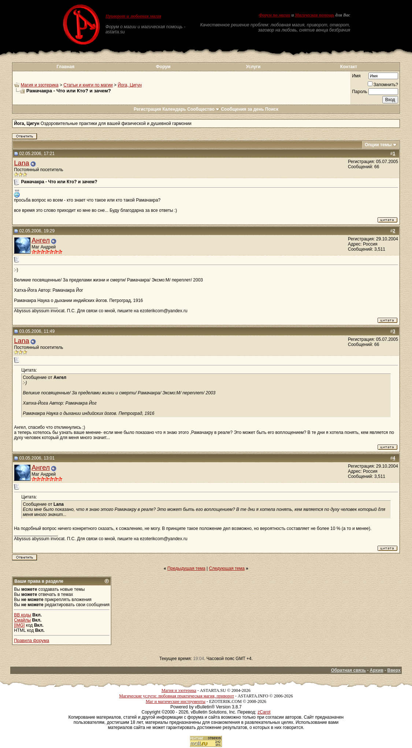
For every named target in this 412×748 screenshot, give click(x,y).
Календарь (174, 109)
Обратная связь (348, 670)
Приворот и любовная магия (133, 16)
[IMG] (19, 625)
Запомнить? (383, 84)
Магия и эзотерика (39, 85)
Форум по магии (274, 15)
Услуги (253, 66)
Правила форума (31, 640)
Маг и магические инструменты (175, 701)
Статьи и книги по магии (87, 85)
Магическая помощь (314, 15)
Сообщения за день (242, 109)
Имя (356, 75)
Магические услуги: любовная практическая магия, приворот (176, 696)
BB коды (22, 615)
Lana (21, 163)
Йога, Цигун (129, 85)
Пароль (359, 91)
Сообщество (203, 109)
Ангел (40, 240)
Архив (376, 670)
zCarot (263, 712)
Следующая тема (227, 568)
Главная (65, 66)
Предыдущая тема (186, 568)
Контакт (348, 66)
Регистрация (147, 109)
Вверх (393, 670)
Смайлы (22, 620)
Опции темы (378, 144)
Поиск (271, 109)
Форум (163, 66)
